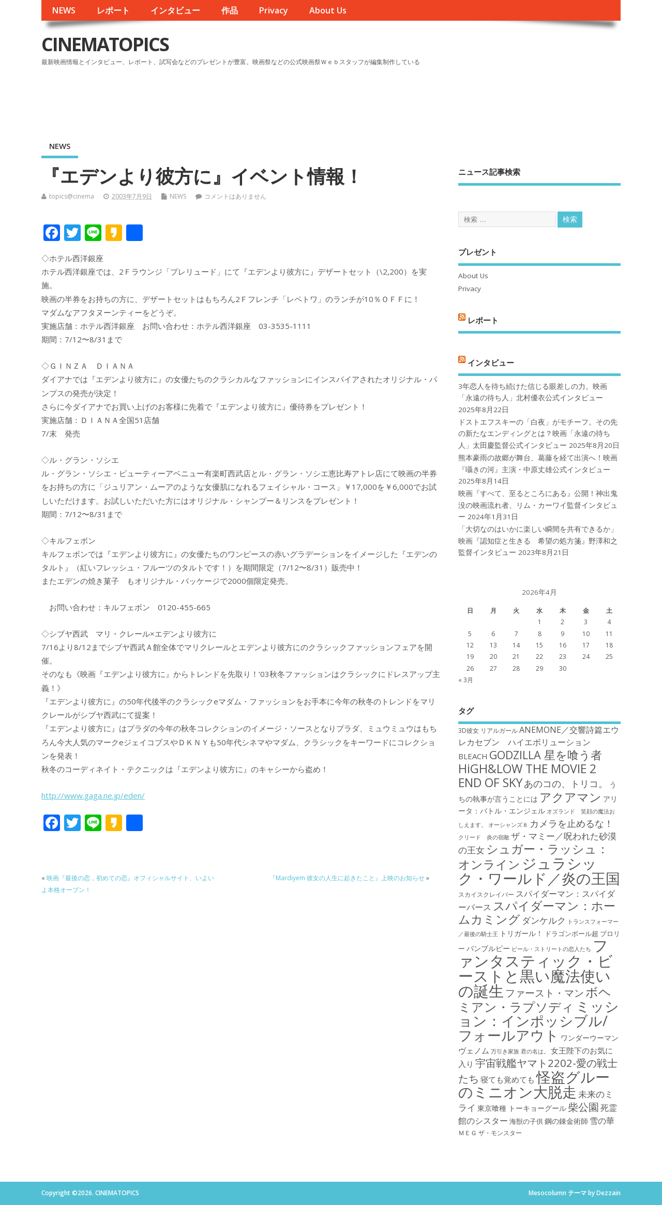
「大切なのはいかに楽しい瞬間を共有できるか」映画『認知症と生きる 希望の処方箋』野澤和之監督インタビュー (538, 540)
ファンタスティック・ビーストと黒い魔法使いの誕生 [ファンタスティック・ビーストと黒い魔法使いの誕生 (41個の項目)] (535, 968)
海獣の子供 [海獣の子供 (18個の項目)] (526, 1121)
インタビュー (175, 10)
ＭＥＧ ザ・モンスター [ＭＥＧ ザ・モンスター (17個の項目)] (490, 1132)
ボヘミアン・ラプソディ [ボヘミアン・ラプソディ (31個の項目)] (534, 999)
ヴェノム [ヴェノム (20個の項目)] (473, 1050)
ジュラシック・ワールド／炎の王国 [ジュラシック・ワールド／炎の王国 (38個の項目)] (539, 870)
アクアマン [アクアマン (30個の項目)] (570, 797)
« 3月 (465, 679)
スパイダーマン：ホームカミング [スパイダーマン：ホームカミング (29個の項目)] (536, 912)
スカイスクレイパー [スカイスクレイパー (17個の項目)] (486, 894)
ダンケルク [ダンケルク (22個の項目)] (544, 920)
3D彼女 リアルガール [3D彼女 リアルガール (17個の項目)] (488, 730)
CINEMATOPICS (105, 44)
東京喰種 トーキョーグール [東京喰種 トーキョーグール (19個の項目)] (521, 1108)
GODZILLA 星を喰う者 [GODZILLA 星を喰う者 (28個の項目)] (545, 754)
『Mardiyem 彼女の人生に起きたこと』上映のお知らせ (347, 877)
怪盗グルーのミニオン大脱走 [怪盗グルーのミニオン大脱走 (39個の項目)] (534, 1084)
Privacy (273, 10)
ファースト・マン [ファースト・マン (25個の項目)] (544, 993)
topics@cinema (71, 196)
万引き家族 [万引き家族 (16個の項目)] (505, 1051)
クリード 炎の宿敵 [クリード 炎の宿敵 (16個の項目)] (483, 837)
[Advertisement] (423, 97)
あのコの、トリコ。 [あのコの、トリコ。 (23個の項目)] (566, 783)
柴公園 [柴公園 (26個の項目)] (583, 1106)
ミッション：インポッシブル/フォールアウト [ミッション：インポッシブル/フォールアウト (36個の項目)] (538, 1021)
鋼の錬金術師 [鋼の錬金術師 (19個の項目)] (566, 1121)
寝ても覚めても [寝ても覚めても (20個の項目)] (507, 1079)
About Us (328, 10)
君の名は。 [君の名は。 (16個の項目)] (535, 1051)
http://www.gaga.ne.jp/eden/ (93, 795)
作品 (229, 10)
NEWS (64, 10)
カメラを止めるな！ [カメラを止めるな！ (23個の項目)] (571, 823)
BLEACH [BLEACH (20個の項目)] (473, 756)
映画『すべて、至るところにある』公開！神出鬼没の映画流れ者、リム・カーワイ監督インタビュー (538, 505)
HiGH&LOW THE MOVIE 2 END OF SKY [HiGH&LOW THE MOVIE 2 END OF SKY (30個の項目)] (527, 775)
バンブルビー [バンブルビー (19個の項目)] (488, 948)
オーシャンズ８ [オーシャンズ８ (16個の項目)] (508, 825)
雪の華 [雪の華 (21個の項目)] (602, 1120)
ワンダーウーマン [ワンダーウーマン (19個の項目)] (590, 1038)
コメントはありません (235, 196)
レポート (113, 10)
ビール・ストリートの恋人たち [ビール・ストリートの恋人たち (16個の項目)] (551, 949)
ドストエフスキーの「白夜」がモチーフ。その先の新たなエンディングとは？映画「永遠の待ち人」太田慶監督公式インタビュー (538, 433)
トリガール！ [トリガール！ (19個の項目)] (521, 933)
